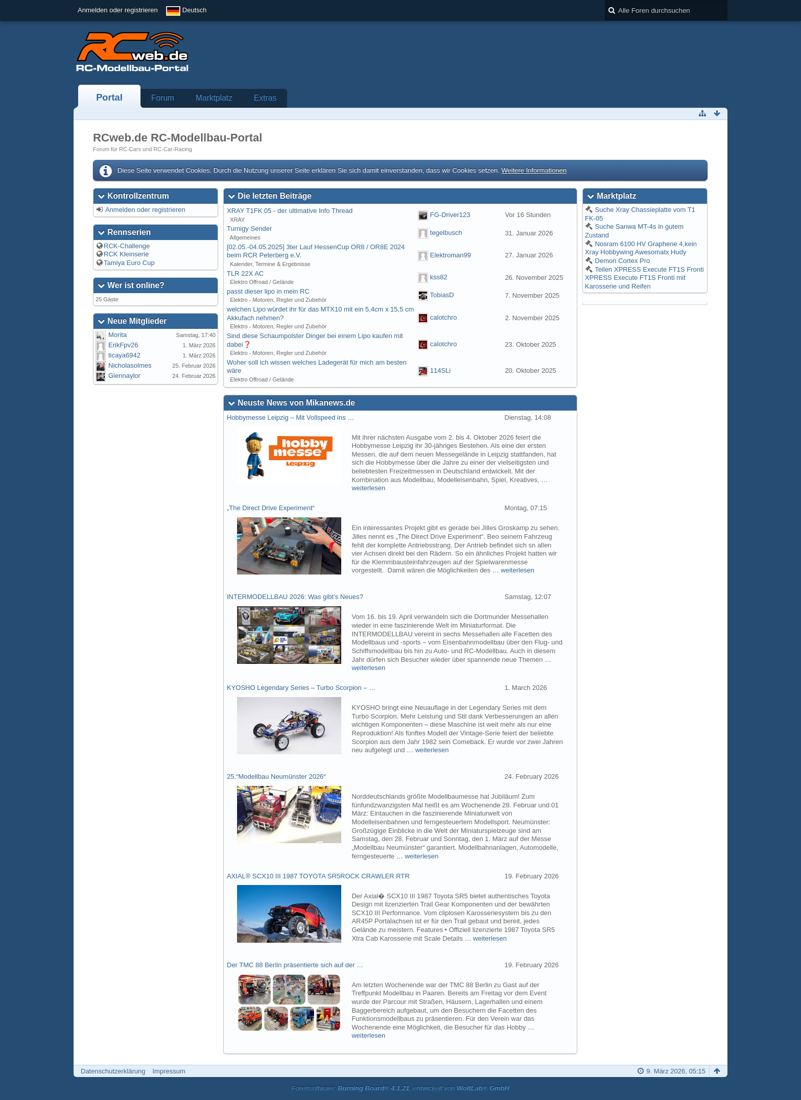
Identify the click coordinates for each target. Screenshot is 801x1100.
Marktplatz (214, 97)
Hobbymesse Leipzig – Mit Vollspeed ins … (290, 417)
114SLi (440, 370)
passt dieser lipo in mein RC (268, 291)
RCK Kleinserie (126, 254)
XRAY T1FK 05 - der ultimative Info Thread (289, 210)
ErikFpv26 (123, 345)
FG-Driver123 (450, 215)
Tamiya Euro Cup (129, 263)
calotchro (443, 317)
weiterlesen (368, 488)
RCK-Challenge (127, 246)
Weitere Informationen (534, 170)
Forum (162, 97)
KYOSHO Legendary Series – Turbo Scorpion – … (301, 687)
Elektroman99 (450, 255)
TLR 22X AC (245, 273)
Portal (109, 97)
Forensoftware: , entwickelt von (400, 1088)
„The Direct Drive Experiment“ (271, 508)
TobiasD (442, 295)
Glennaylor (124, 375)
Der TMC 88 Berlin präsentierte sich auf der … (295, 965)
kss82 (438, 277)
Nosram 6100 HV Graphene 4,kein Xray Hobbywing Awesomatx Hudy (641, 248)
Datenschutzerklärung (113, 1071)
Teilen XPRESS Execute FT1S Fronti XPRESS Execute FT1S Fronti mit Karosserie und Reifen (644, 278)
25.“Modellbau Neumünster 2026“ (276, 776)
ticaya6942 (124, 355)
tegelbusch (446, 232)
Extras (265, 97)
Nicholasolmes (130, 365)
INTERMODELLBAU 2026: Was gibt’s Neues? (295, 597)
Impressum (168, 1071)
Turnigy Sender (249, 228)
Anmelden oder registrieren (118, 10)
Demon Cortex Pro (621, 261)
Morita (117, 335)
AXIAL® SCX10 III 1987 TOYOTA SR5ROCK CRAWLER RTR (318, 876)
